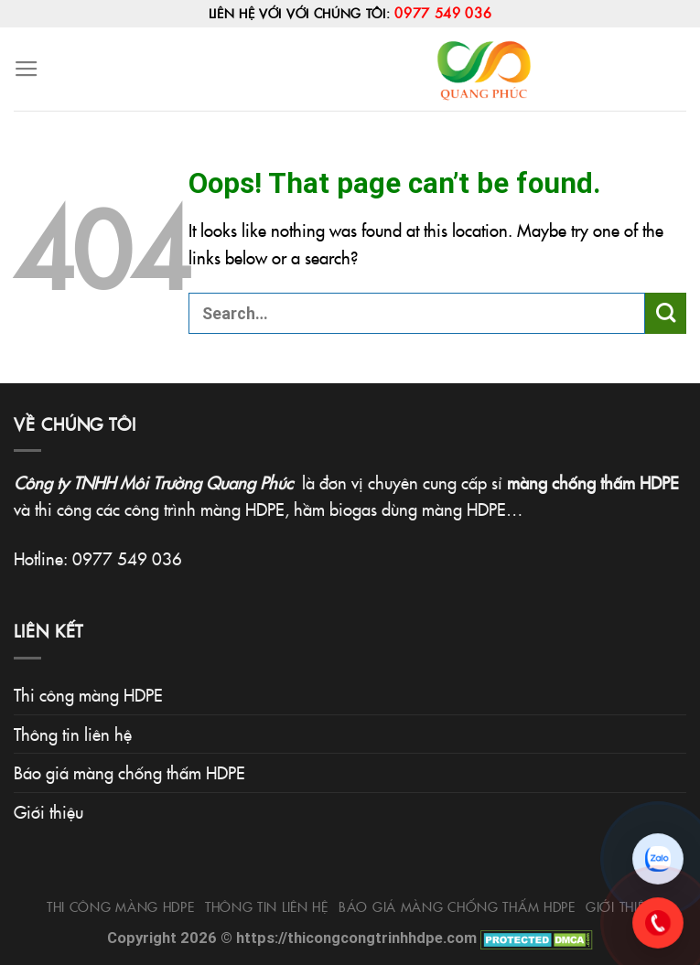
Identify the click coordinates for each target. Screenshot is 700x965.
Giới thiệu (48, 811)
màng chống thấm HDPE (593, 482)
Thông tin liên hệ (73, 733)
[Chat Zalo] (658, 859)
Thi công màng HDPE (88, 694)
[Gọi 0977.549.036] (658, 923)
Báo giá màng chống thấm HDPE (129, 772)
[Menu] (26, 69)
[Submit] (665, 313)
